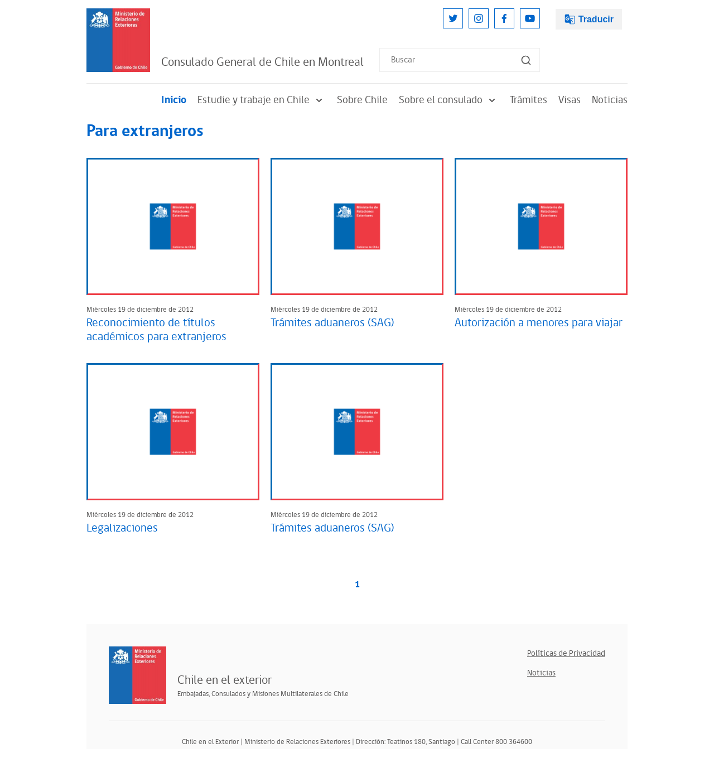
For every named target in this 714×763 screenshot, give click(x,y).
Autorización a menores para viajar (539, 323)
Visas (569, 100)
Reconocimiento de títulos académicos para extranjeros (156, 330)
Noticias (610, 100)
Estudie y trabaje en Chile (261, 100)
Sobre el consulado (449, 100)
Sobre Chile (362, 100)
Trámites (528, 100)
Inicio (173, 100)
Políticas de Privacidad (566, 653)
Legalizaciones (122, 528)
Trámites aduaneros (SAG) (332, 323)
